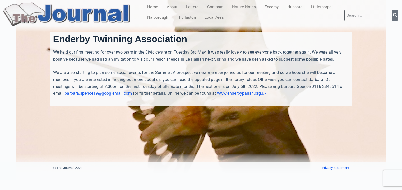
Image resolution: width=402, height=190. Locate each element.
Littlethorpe (321, 6)
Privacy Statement (335, 168)
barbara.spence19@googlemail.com (98, 93)
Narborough (157, 17)
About (172, 6)
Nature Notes (244, 6)
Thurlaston (186, 17)
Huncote (294, 6)
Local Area (214, 17)
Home (152, 6)
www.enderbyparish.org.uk (241, 93)
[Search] (395, 15)
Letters (192, 6)
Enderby (272, 6)
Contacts (215, 6)
